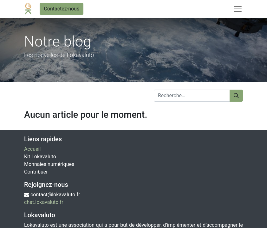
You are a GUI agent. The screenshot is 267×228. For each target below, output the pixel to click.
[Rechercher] (236, 96)
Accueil (32, 149)
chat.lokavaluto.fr (43, 202)
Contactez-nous (61, 9)
